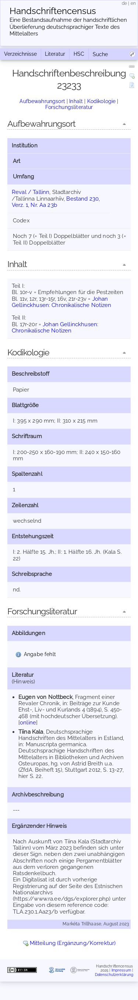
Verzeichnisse (20, 54)
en (133, 3)
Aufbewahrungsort (42, 101)
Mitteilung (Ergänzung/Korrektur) (73, 943)
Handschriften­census (53, 11)
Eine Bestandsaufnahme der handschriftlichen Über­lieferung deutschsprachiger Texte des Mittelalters (68, 27)
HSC (79, 54)
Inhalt (76, 101)
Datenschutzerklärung (114, 975)
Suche (100, 54)
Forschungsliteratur (69, 107)
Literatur (55, 54)
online (28, 722)
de (124, 3)
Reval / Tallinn (30, 192)
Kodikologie (101, 101)
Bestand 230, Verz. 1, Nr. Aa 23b (56, 201)
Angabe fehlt (40, 654)
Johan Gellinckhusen (70, 324)
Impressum (121, 970)
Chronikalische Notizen (81, 305)
